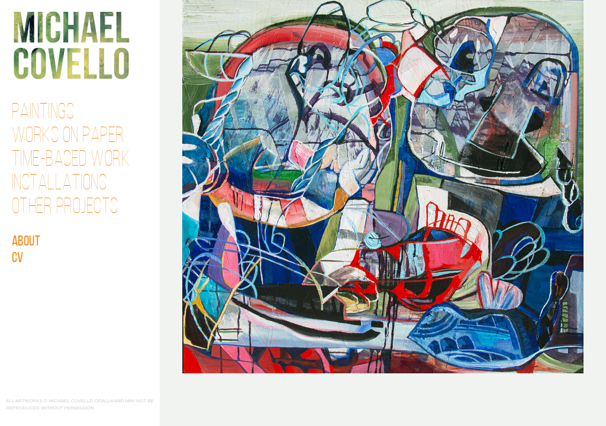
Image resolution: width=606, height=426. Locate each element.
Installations (59, 184)
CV (18, 258)
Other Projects (65, 207)
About (26, 242)
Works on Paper (68, 136)
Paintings (43, 113)
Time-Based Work (71, 160)
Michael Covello (71, 45)
